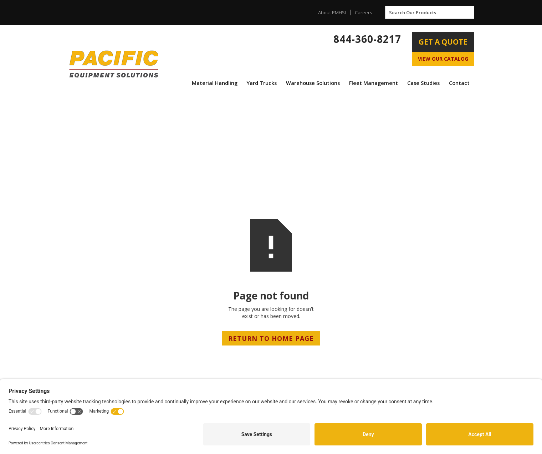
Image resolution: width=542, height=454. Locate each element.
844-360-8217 (367, 39)
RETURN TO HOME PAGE (271, 338)
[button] (214, 83)
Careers (363, 12)
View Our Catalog (443, 58)
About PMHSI (332, 12)
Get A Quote (443, 42)
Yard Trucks (262, 83)
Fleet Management (373, 83)
